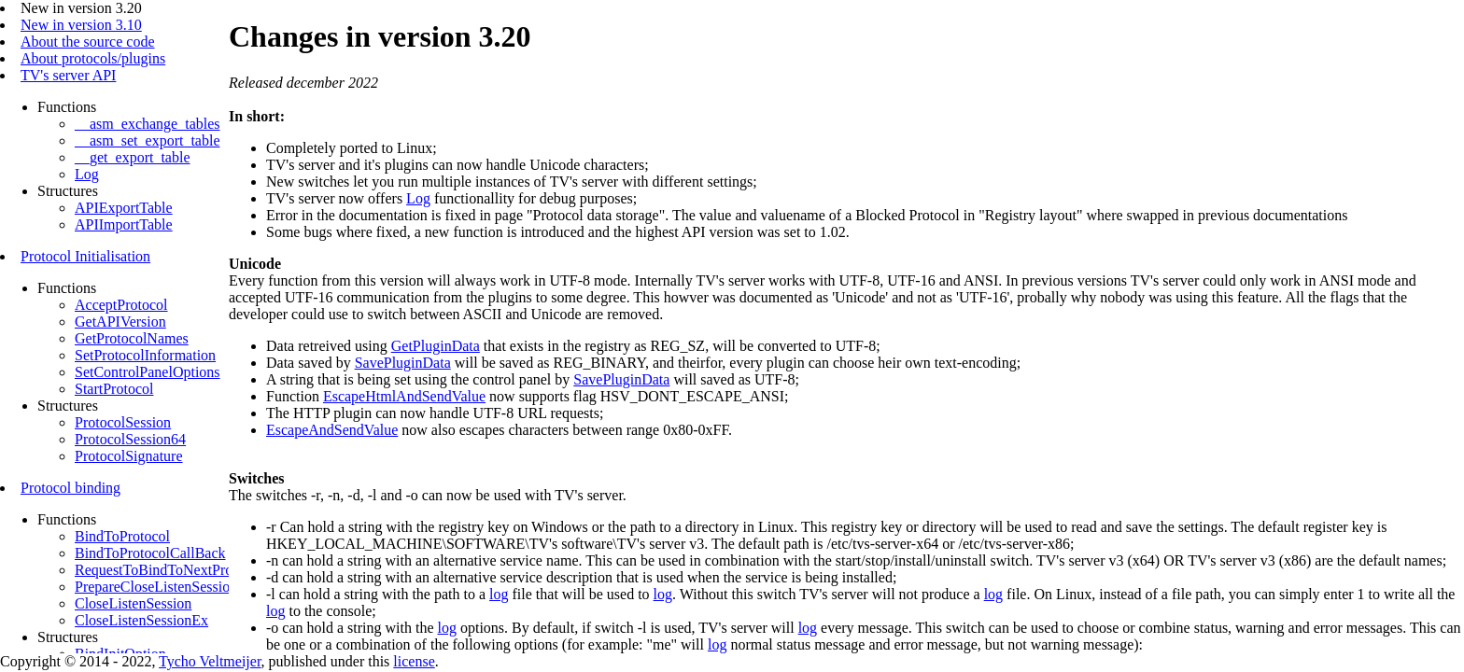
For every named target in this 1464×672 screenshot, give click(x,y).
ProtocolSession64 (130, 439)
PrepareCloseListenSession (156, 587)
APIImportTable (124, 224)
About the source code (88, 41)
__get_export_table (132, 157)
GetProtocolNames (132, 338)
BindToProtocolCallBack (150, 553)
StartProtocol (114, 389)
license (413, 661)
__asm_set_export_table (147, 140)
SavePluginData (403, 363)
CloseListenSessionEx (141, 620)
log (498, 594)
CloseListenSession (133, 603)
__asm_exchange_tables (147, 124)
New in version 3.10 (81, 25)
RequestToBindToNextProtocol (168, 570)
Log (87, 174)
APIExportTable (124, 208)
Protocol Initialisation (85, 256)
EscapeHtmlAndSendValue (404, 396)
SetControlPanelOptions (147, 372)
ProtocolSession (123, 422)
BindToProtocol (122, 536)
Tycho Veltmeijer (209, 661)
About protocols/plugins (93, 58)
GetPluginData (435, 346)
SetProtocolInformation (145, 355)
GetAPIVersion (120, 321)
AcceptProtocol (121, 305)
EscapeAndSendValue (332, 430)
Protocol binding (70, 488)
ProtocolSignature (129, 456)
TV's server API (68, 75)
